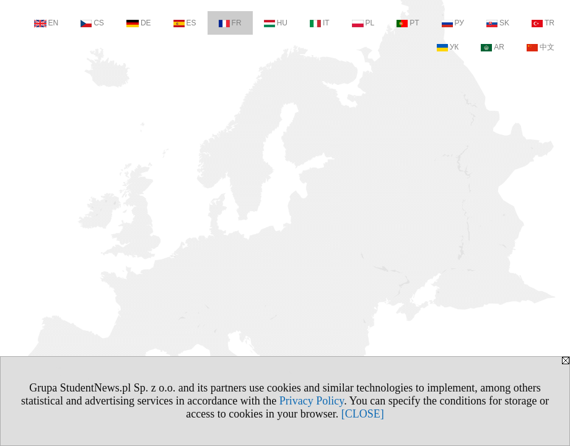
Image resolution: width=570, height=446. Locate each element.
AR (492, 47)
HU (275, 23)
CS (92, 23)
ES (184, 23)
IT (320, 23)
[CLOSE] (362, 414)
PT (408, 23)
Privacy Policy (311, 401)
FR (230, 23)
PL (363, 23)
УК (448, 47)
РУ (453, 23)
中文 (541, 47)
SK (497, 23)
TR (543, 23)
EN (46, 23)
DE (138, 23)
